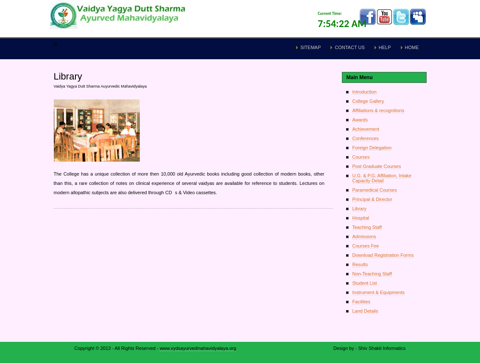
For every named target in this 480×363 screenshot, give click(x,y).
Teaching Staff (367, 227)
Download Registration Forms (383, 255)
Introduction (364, 91)
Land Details (365, 311)
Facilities (361, 301)
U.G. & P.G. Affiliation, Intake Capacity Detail (382, 178)
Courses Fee (365, 245)
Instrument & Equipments (378, 292)
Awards (360, 119)
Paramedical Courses (374, 189)
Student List (364, 283)
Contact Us (350, 47)
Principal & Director (372, 199)
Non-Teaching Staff (372, 273)
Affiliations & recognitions (378, 110)
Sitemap (310, 47)
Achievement (366, 129)
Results (360, 264)
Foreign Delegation (372, 147)
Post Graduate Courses (376, 166)
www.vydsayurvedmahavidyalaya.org (198, 348)
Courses (361, 157)
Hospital (360, 217)
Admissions (364, 236)
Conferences (365, 138)
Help (385, 47)
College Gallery (368, 101)
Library (359, 208)
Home (412, 47)
